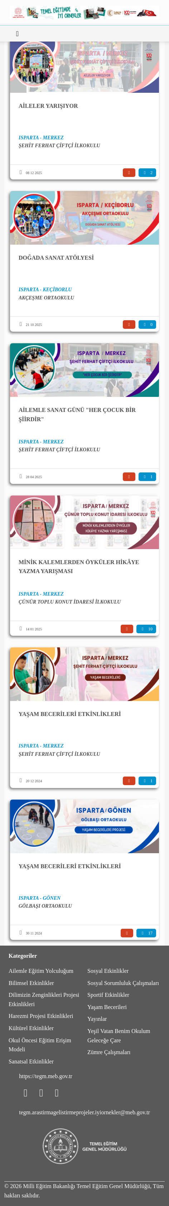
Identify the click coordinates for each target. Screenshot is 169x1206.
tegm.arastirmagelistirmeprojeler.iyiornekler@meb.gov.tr (84, 1112)
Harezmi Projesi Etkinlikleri (41, 1016)
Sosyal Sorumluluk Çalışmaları (123, 983)
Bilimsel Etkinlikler (31, 983)
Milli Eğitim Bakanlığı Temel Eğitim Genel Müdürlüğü (86, 1186)
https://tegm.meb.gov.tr (45, 1076)
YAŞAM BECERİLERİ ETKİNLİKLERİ (70, 714)
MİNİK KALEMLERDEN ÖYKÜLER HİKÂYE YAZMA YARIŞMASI (79, 567)
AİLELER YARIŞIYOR (48, 106)
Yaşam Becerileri (107, 1007)
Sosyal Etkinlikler (108, 971)
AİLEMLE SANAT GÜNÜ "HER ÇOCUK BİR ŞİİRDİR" (77, 414)
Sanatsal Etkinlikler (31, 1061)
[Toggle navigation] (17, 34)
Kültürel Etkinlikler (31, 1028)
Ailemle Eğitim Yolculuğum (41, 971)
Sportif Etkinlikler (108, 995)
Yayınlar (97, 1019)
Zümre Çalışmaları (108, 1052)
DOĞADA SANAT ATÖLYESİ (56, 258)
